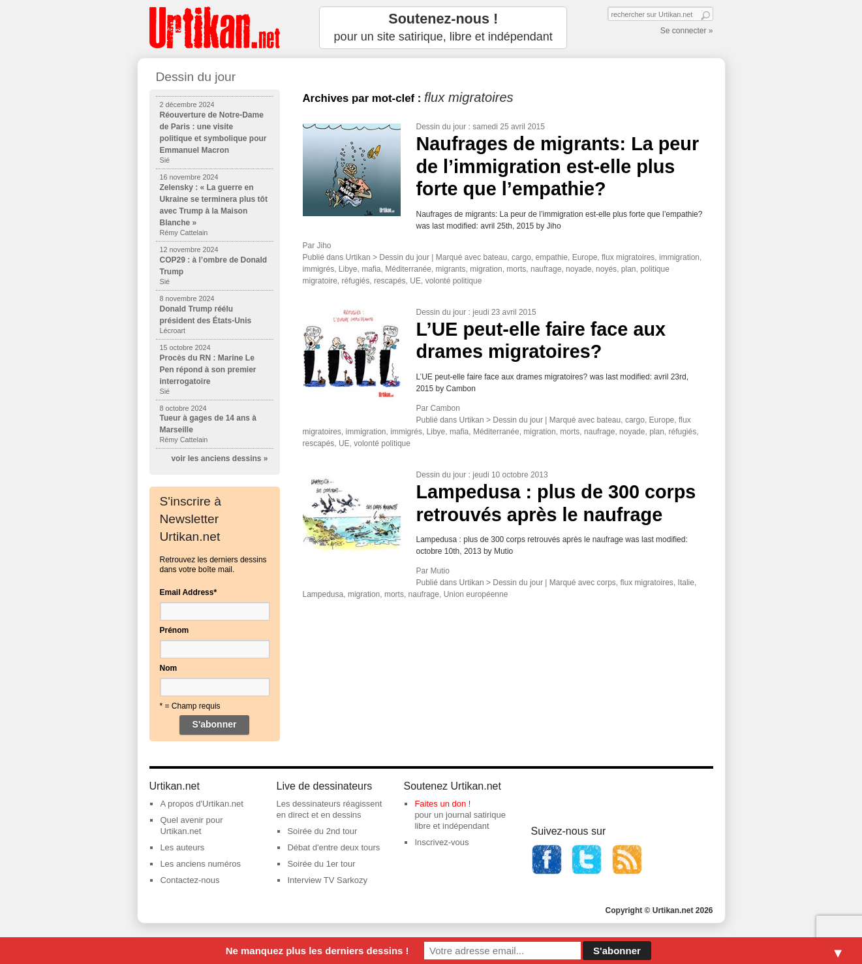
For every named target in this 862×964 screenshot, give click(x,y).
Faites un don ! (442, 804)
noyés (606, 269)
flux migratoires (628, 257)
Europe (585, 257)
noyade (578, 269)
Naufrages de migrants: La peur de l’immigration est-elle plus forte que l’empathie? (558, 166)
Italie (686, 582)
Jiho (324, 245)
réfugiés (356, 280)
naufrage (546, 269)
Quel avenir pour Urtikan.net (191, 825)
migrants (451, 269)
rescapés (390, 280)
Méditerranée (408, 269)
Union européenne (476, 594)
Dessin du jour (441, 126)
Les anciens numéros (200, 864)
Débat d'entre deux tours (333, 847)
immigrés (319, 269)
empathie (552, 257)
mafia (371, 269)
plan (628, 269)
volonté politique (453, 280)
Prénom (174, 630)
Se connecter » (686, 30)
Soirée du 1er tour (321, 864)
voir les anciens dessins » (219, 458)
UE (415, 280)
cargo (521, 257)
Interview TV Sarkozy (327, 880)
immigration (679, 257)
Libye (348, 269)
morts (516, 269)
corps (606, 582)
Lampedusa (323, 594)
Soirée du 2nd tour (322, 831)
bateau (496, 257)
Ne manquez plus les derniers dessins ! (317, 950)
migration (486, 269)
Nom (168, 668)
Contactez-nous (189, 880)
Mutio (440, 570)
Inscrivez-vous (441, 842)
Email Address (188, 592)
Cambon (445, 408)
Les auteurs (182, 847)
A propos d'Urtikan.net (201, 804)
